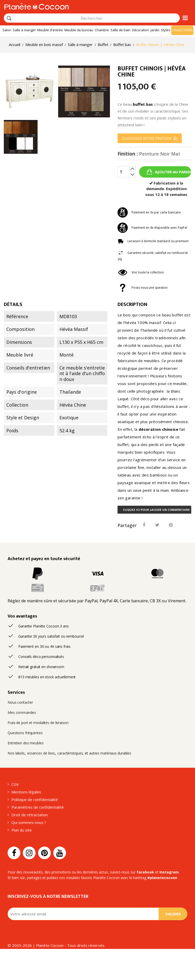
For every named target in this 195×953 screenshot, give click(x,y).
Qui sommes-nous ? (28, 822)
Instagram (169, 872)
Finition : (149, 154)
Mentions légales (26, 791)
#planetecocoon (162, 877)
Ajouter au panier (172, 171)
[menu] (150, 138)
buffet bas (143, 104)
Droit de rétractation (29, 814)
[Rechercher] (9, 18)
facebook (145, 872)
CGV (15, 784)
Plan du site (21, 830)
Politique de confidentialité (34, 799)
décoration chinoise (158, 429)
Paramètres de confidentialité (37, 807)
